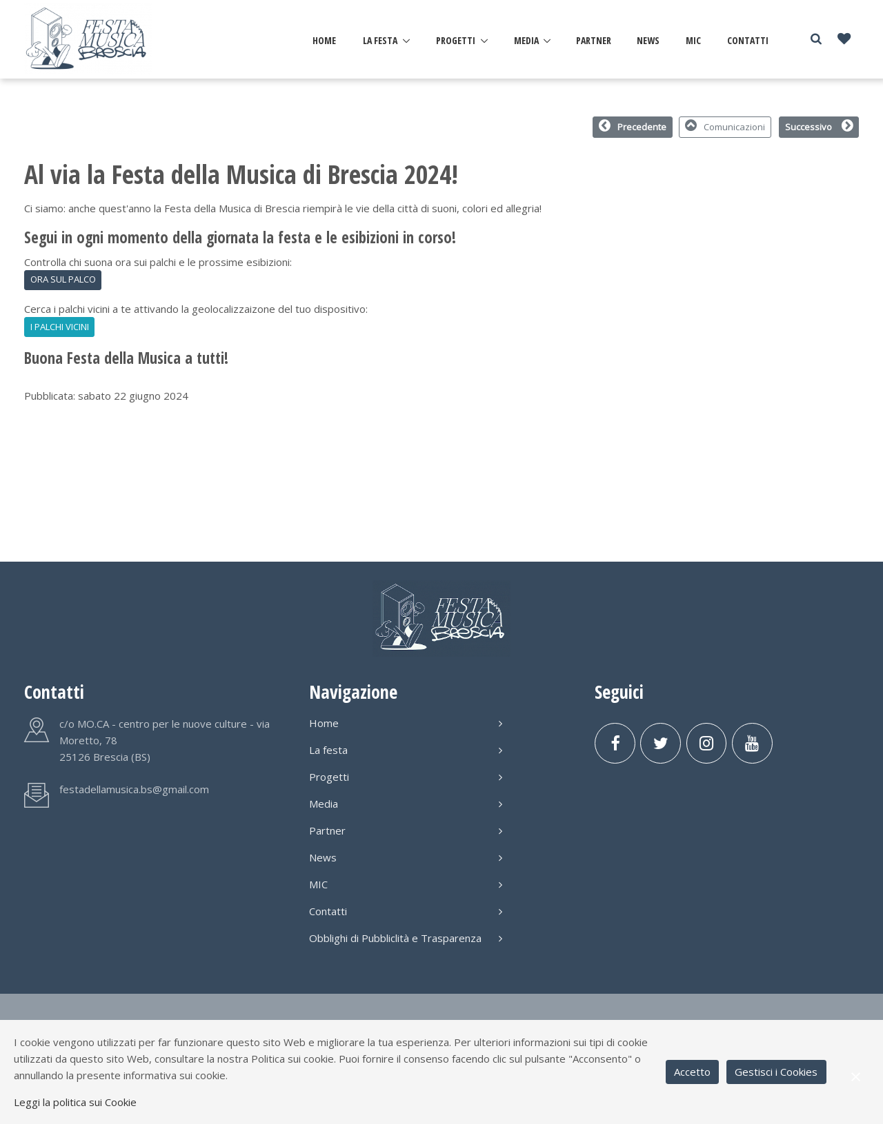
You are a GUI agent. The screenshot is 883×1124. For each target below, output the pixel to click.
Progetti (455, 40)
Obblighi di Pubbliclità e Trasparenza (405, 938)
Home (324, 40)
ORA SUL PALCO (63, 279)
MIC (693, 40)
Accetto (692, 1072)
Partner (593, 40)
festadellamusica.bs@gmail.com (134, 789)
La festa (380, 40)
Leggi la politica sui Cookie (75, 1102)
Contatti (747, 40)
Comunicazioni (725, 126)
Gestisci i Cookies (776, 1072)
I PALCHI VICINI (59, 326)
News (648, 40)
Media (526, 40)
